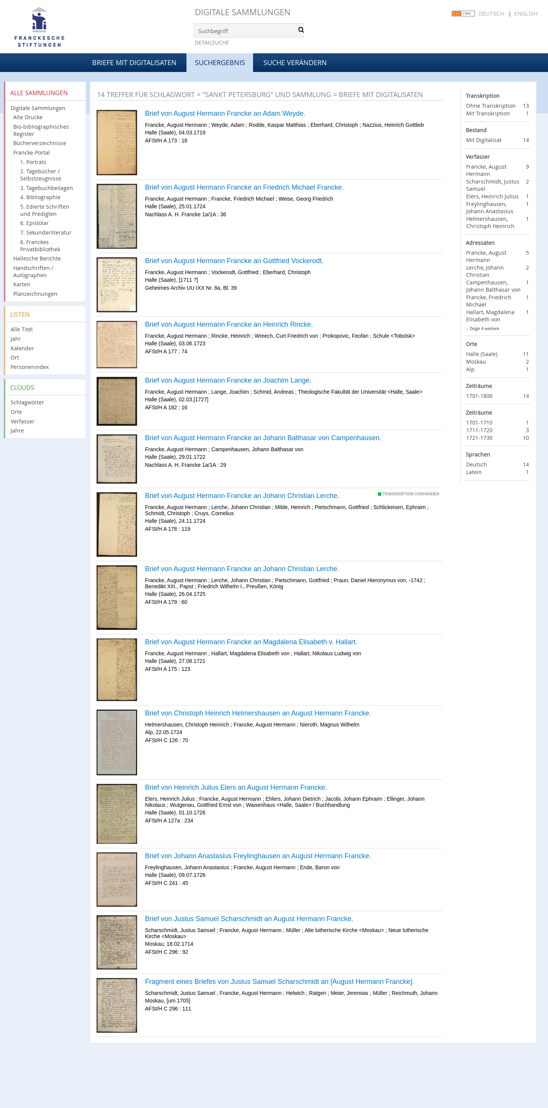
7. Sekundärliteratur (46, 232)
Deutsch (491, 14)
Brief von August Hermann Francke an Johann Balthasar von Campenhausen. (263, 438)
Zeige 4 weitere (484, 328)
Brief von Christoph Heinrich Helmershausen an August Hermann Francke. (258, 713)
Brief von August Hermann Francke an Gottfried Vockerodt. (234, 261)
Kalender (22, 348)
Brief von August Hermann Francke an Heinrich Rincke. (229, 324)
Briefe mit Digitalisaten (134, 62)
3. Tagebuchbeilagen (46, 188)
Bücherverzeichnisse (39, 143)
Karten (21, 284)
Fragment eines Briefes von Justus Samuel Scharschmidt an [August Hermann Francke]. (279, 981)
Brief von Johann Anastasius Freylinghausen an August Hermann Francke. (258, 856)
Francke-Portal (31, 152)
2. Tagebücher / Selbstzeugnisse (40, 175)
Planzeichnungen (35, 293)
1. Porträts (33, 162)
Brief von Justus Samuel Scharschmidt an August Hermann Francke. (249, 919)
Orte (16, 411)
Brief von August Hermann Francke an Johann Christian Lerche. (242, 496)
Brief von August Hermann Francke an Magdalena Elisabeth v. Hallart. (251, 642)
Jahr (16, 338)
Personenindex (30, 366)
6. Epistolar (34, 223)
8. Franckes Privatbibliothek (40, 245)
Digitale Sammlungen (243, 12)
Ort (15, 357)
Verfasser (23, 421)
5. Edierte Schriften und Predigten (44, 210)
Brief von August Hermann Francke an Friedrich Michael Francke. (244, 187)
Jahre (17, 430)
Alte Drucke (28, 117)
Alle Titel (22, 329)
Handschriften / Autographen (33, 271)
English (525, 14)
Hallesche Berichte (37, 258)
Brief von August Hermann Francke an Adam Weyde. (225, 113)
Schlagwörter (27, 402)
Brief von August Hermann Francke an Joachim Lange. (228, 380)
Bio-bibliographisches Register (41, 130)
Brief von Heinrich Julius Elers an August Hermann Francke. (236, 787)
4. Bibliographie (40, 197)
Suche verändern (295, 62)
